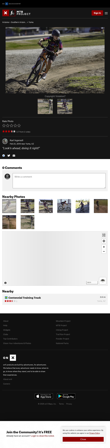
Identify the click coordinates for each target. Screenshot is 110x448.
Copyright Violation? (55, 96)
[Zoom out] (104, 251)
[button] (3, 155)
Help (5, 325)
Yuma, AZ (30, 144)
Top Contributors (10, 338)
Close (83, 439)
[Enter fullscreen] (104, 235)
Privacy (69, 404)
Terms (61, 404)
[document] (83, 435)
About (5, 321)
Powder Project (62, 338)
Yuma (31, 22)
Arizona (5, 22)
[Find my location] (104, 241)
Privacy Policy (94, 433)
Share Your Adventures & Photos (17, 343)
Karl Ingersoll (16, 140)
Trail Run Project (63, 334)
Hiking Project (62, 330)
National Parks (62, 343)
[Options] (102, 280)
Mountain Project (63, 321)
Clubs (5, 334)
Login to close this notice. (43, 436)
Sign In (97, 13)
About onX (7, 379)
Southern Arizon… (19, 22)
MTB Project (61, 325)
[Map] (55, 258)
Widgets (6, 330)
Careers (6, 384)
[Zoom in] (104, 247)
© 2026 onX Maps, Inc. (47, 404)
